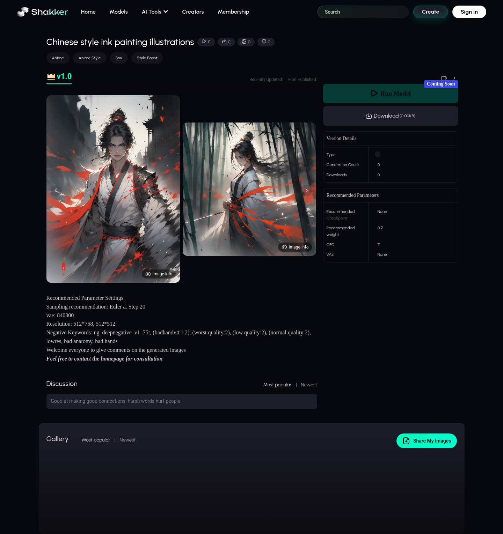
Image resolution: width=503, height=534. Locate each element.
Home (88, 11)
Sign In (469, 11)
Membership (233, 11)
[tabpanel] (181, 189)
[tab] (59, 77)
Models (119, 11)
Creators (193, 11)
